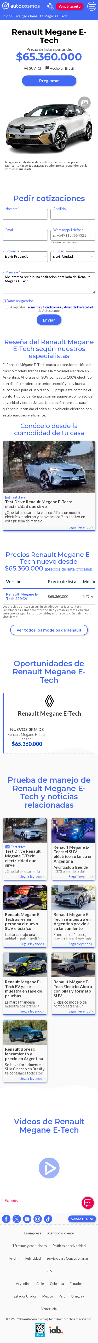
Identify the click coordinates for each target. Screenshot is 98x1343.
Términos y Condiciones (43, 307)
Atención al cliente (60, 1233)
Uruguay (77, 1296)
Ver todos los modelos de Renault (49, 629)
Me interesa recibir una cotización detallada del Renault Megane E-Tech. (49, 282)
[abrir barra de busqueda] (50, 6)
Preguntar (49, 80)
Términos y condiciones (29, 1246)
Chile (40, 1283)
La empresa (32, 1233)
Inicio (6, 16)
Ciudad (58, 251)
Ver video (11, 1200)
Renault (35, 16)
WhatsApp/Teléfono (68, 230)
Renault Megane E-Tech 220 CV (22, 596)
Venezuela (49, 1309)
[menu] (91, 6)
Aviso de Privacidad (78, 307)
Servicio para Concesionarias (68, 1258)
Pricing (14, 1258)
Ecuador (76, 1283)
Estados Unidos (25, 1296)
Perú (62, 1296)
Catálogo (20, 16)
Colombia (57, 1283)
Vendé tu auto (69, 6)
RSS (49, 1271)
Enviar (49, 319)
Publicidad (33, 1258)
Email (9, 230)
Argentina (23, 1283)
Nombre (11, 209)
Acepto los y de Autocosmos (49, 309)
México (47, 1296)
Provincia (12, 251)
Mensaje (11, 272)
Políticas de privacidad (69, 1246)
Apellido (59, 209)
